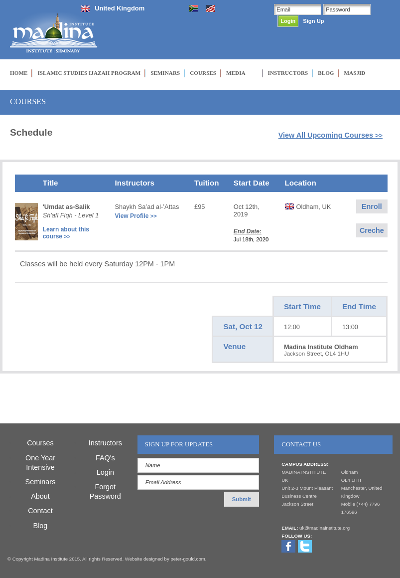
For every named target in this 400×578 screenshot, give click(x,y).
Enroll (372, 206)
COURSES (203, 73)
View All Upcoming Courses (330, 135)
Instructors (105, 443)
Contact (40, 511)
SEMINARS (165, 73)
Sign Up (313, 21)
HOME (18, 73)
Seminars (40, 482)
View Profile (136, 215)
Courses (40, 443)
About (40, 496)
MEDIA (236, 73)
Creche (372, 230)
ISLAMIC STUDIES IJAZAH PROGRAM (88, 73)
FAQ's (105, 458)
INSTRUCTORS (288, 73)
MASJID (355, 73)
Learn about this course (66, 233)
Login (105, 472)
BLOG (326, 73)
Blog (40, 526)
